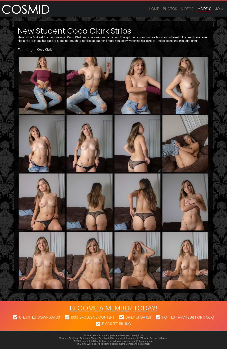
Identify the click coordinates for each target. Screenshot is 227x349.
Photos (170, 8)
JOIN (219, 8)
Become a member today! (113, 308)
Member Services (68, 338)
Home (154, 8)
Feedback (104, 338)
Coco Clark (44, 49)
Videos (187, 8)
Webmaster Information (123, 338)
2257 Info (143, 338)
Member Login (128, 335)
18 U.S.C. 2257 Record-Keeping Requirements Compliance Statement (113, 344)
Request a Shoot (88, 338)
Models (204, 8)
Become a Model (159, 338)
